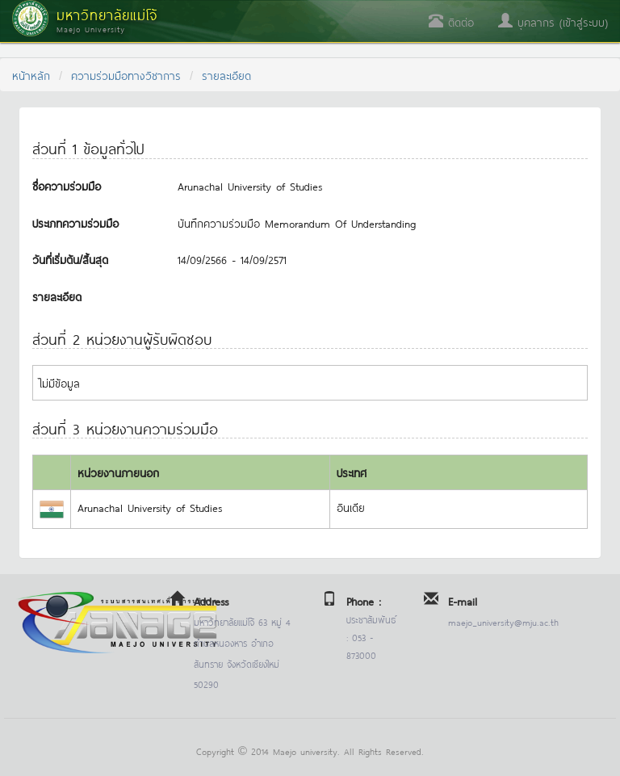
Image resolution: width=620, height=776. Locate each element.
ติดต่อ (451, 21)
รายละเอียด (226, 74)
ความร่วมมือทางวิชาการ (126, 74)
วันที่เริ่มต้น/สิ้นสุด (70, 259)
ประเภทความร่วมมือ (75, 222)
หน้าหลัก (31, 74)
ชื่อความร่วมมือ (66, 185)
